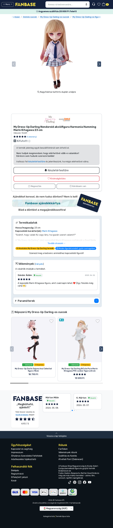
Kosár (14, 480)
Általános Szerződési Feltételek (26, 456)
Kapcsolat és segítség (22, 449)
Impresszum (17, 452)
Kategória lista (49, 516)
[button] (99, 64)
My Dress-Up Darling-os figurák (87, 17)
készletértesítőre (36, 161)
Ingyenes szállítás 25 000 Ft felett (56, 11)
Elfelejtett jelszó (19, 477)
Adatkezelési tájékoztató (23, 459)
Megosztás (34, 186)
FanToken (63, 449)
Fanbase (16, 17)
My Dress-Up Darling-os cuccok (54, 17)
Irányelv (39, 264)
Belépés (15, 470)
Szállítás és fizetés (67, 456)
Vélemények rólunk (67, 452)
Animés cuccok (30, 17)
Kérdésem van (78, 186)
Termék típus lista (63, 516)
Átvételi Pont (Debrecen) (70, 459)
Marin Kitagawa (49, 231)
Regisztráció (17, 473)
